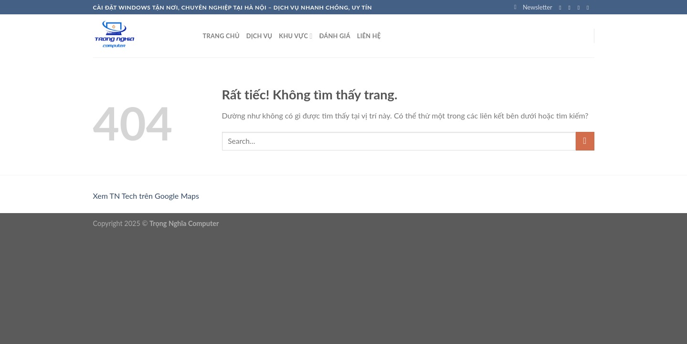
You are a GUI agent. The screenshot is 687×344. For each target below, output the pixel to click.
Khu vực (295, 36)
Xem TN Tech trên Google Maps (146, 195)
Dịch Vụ (259, 36)
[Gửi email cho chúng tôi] (589, 7)
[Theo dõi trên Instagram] (571, 7)
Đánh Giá (334, 36)
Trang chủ (221, 36)
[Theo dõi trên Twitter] (580, 7)
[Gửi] (585, 141)
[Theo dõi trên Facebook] (562, 7)
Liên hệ (369, 36)
